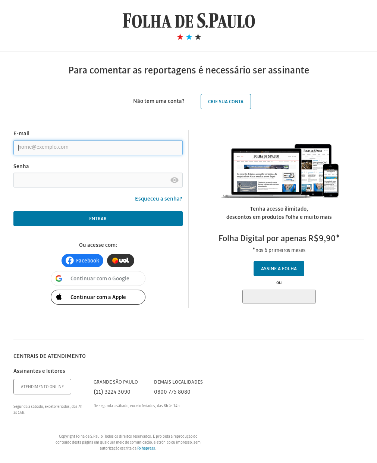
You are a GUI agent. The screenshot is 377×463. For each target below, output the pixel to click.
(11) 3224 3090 (112, 392)
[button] (82, 260)
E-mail (21, 134)
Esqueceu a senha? (159, 199)
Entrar (98, 219)
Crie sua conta (226, 102)
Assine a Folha (279, 269)
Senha (21, 167)
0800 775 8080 (172, 392)
